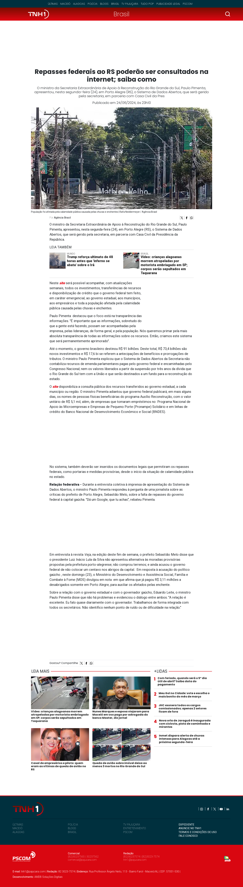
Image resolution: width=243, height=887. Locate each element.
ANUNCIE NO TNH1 (190, 828)
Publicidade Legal (168, 4)
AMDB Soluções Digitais (48, 876)
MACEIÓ (17, 828)
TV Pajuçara (130, 4)
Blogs (104, 4)
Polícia (92, 4)
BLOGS (72, 828)
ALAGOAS (18, 832)
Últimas (53, 4)
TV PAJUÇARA (131, 824)
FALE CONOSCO (188, 835)
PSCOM (127, 832)
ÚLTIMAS (18, 824)
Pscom (187, 4)
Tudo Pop (147, 4)
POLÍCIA (73, 824)
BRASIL (72, 832)
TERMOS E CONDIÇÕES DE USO (198, 832)
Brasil (115, 4)
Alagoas (79, 4)
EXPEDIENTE (186, 824)
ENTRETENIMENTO (134, 828)
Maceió (65, 4)
